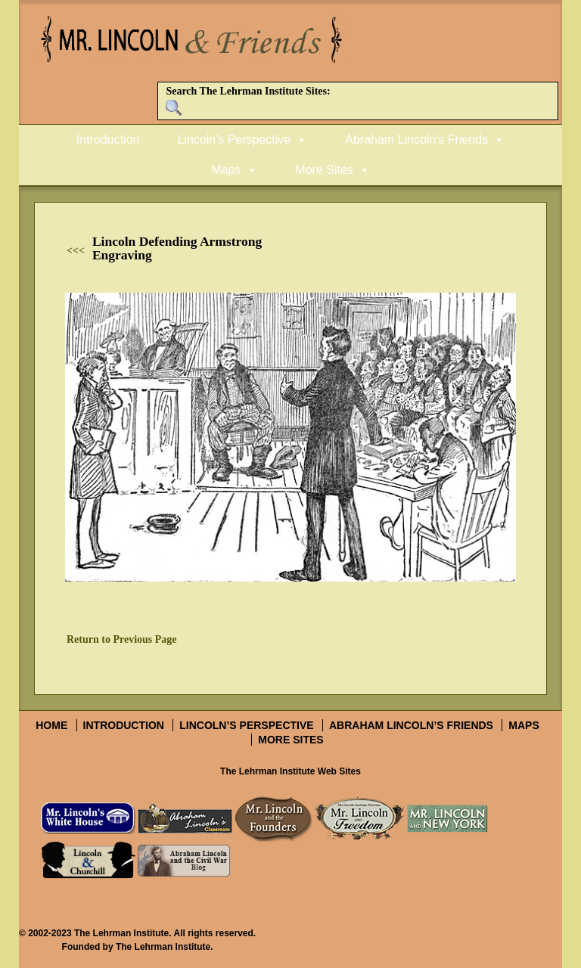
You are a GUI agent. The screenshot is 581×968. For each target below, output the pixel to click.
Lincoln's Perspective (233, 139)
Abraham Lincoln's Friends (416, 139)
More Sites (324, 169)
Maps (226, 169)
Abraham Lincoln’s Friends (411, 725)
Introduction (108, 139)
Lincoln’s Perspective (246, 725)
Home (51, 725)
